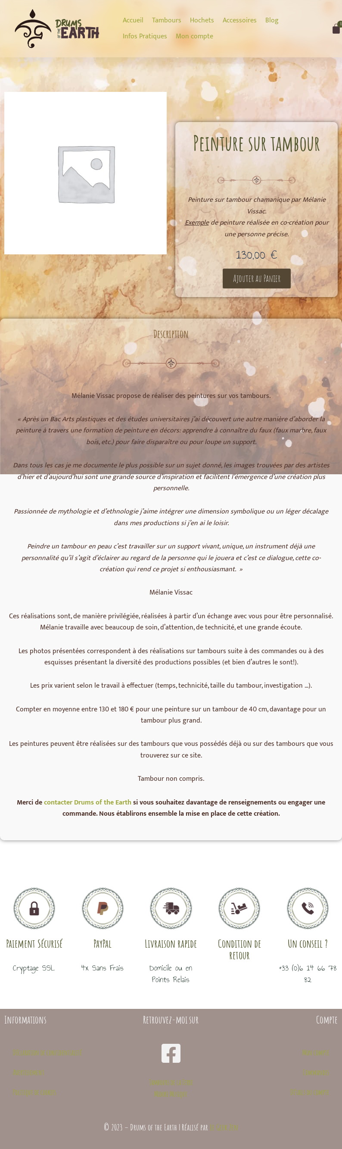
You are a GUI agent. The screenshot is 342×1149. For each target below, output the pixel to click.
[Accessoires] (239, 20)
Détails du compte (309, 1092)
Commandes (316, 1072)
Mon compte (315, 1052)
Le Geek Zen (224, 1127)
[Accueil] (133, 20)
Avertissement (28, 1072)
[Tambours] (167, 20)
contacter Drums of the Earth (87, 802)
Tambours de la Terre (171, 1082)
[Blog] (272, 20)
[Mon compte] (194, 36)
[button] (257, 278)
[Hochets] (202, 20)
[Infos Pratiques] (144, 36)
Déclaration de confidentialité (47, 1052)
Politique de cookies (34, 1092)
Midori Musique (170, 1094)
